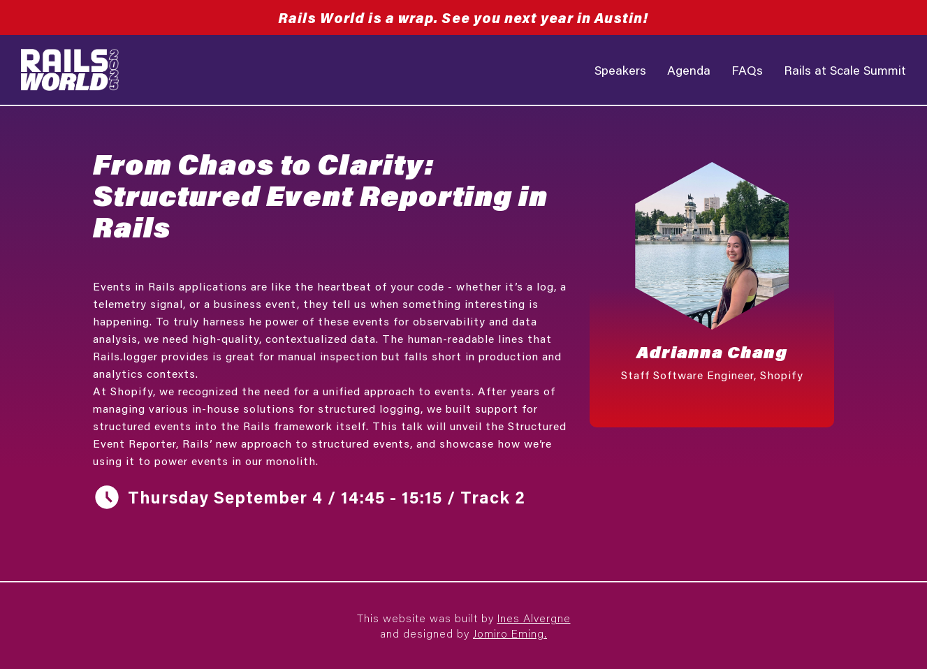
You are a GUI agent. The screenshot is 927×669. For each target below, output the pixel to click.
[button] (712, 287)
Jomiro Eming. (510, 633)
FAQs (747, 70)
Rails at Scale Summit (845, 70)
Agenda (688, 70)
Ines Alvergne (534, 617)
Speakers (620, 70)
